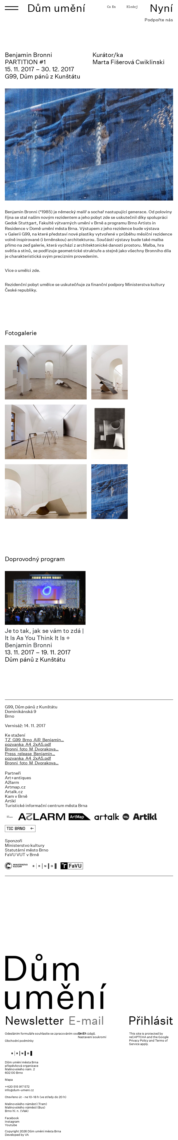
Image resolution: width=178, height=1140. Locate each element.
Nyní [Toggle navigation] (161, 8)
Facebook (12, 1118)
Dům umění (56, 8)
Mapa (9, 1080)
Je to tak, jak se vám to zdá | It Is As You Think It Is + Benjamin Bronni (44, 638)
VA (27, 1135)
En (114, 7)
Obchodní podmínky (19, 1041)
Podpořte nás (159, 19)
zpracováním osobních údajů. (75, 1034)
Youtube (11, 1125)
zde (35, 270)
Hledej (132, 7)
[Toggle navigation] (11, 8)
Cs (109, 7)
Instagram (12, 1122)
